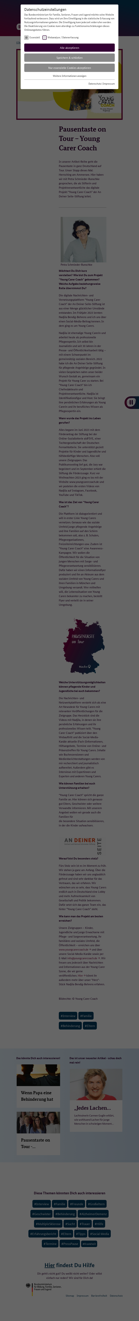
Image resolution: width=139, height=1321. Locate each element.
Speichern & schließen (69, 57)
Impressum (109, 83)
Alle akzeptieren (69, 48)
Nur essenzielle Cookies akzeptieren (69, 68)
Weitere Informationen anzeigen (69, 76)
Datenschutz (95, 83)
